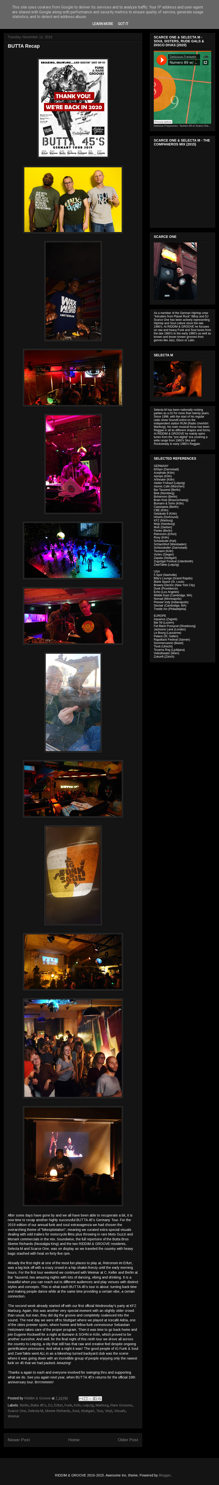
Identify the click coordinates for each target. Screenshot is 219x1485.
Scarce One (17, 1411)
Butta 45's (38, 1405)
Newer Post (19, 1440)
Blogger (165, 1475)
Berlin (24, 1405)
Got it (123, 24)
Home (74, 1440)
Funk (68, 1405)
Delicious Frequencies (166, 126)
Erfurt (58, 1405)
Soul (75, 1411)
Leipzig (88, 1405)
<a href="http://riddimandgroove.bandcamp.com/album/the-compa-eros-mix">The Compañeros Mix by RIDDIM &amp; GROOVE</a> (183, 186)
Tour (99, 1411)
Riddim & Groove (38, 1398)
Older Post (128, 1440)
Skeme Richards (57, 1411)
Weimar (13, 1416)
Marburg (102, 1405)
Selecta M (35, 1411)
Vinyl (108, 1411)
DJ (50, 1405)
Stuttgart (87, 1411)
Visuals (120, 1411)
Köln (77, 1405)
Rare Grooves (121, 1405)
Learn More (102, 24)
